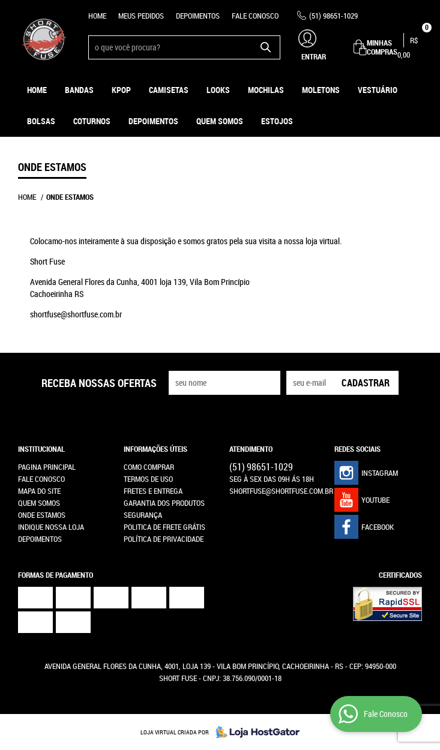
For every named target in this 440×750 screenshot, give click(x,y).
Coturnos (91, 121)
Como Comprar (149, 466)
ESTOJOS (277, 121)
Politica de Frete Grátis (164, 526)
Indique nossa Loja (51, 526)
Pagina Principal (47, 466)
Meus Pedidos (141, 15)
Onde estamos (41, 514)
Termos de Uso (148, 478)
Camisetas (168, 89)
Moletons (321, 89)
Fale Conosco (255, 15)
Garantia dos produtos (164, 502)
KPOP (121, 89)
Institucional (41, 448)
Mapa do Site (39, 490)
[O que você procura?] (265, 47)
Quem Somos (219, 121)
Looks (218, 89)
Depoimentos (198, 15)
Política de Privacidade (163, 538)
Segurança (143, 514)
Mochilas (266, 89)
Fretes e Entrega (153, 490)
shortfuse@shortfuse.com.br (281, 490)
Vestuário (377, 89)
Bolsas (41, 121)
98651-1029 (333, 15)
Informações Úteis (155, 448)
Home (97, 15)
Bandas (79, 89)
